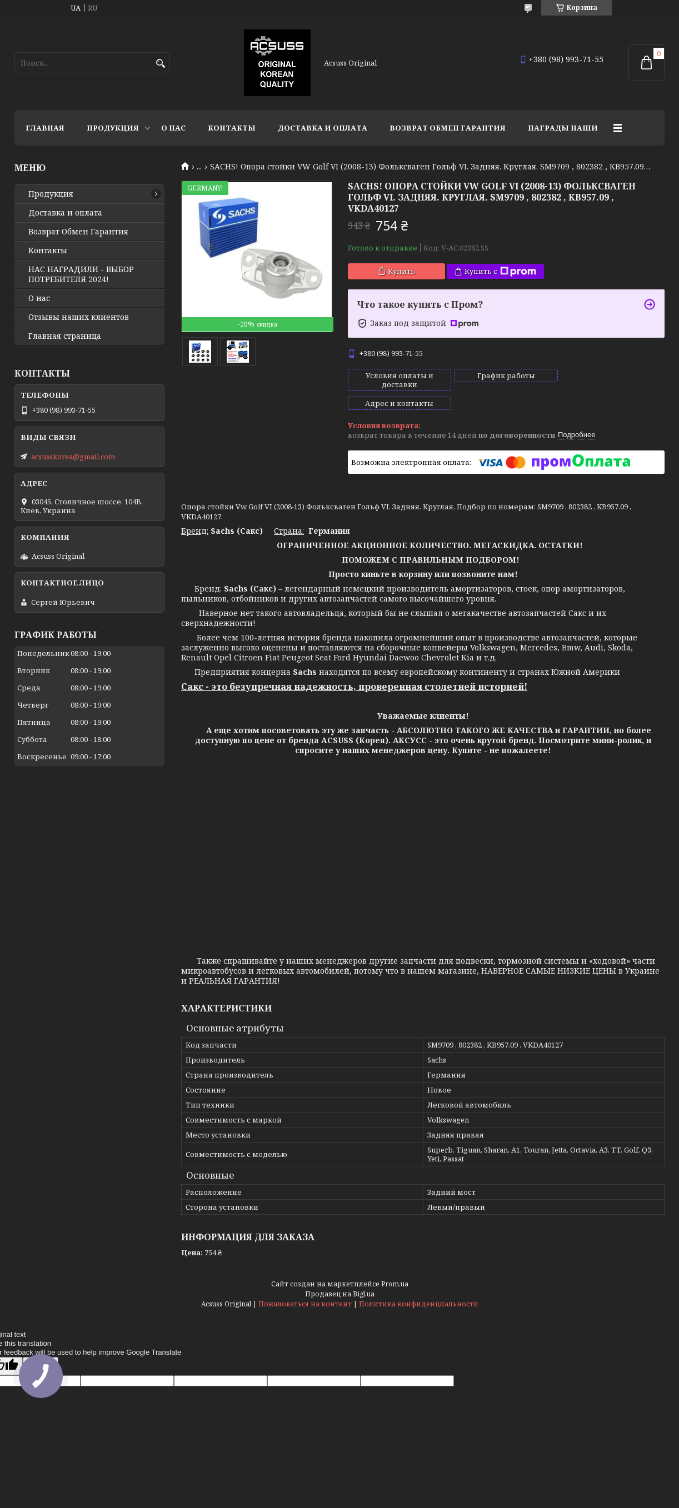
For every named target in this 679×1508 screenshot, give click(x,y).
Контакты (232, 128)
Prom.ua (394, 1265)
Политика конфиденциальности (418, 1285)
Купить (401, 271)
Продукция (113, 128)
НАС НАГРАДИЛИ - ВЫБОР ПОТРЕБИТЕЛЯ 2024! (81, 274)
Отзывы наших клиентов (78, 317)
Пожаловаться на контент (305, 1285)
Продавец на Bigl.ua (340, 1275)
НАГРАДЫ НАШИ (563, 128)
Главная (45, 128)
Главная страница (64, 336)
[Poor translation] (40, 1347)
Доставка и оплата (322, 128)
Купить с (500, 271)
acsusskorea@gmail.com (73, 456)
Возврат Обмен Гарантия (448, 128)
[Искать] (160, 63)
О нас (173, 128)
